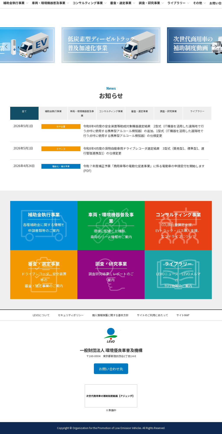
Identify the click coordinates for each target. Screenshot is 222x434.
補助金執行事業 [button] (53, 111)
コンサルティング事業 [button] (111, 111)
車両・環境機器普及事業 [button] (82, 113)
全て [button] (24, 111)
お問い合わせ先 (111, 368)
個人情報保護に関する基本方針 (110, 315)
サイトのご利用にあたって (152, 315)
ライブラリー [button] (197, 111)
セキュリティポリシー (71, 315)
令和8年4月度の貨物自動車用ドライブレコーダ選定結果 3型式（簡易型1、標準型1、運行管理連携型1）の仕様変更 (143, 150)
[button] (216, 46)
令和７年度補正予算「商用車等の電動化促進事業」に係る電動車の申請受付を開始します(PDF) (144, 168)
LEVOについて (41, 315)
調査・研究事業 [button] (168, 111)
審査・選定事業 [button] (139, 111)
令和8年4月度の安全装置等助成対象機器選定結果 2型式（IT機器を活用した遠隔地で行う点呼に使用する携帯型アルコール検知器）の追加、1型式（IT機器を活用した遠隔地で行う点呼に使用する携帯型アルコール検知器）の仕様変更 (143, 131)
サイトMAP (182, 315)
